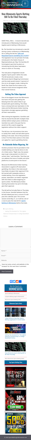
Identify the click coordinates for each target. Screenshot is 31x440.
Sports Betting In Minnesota (12, 293)
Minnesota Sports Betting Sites (13, 299)
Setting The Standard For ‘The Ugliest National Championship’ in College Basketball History (16, 213)
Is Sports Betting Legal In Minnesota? (14, 296)
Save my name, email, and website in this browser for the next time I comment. (15, 265)
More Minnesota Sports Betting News (14, 358)
